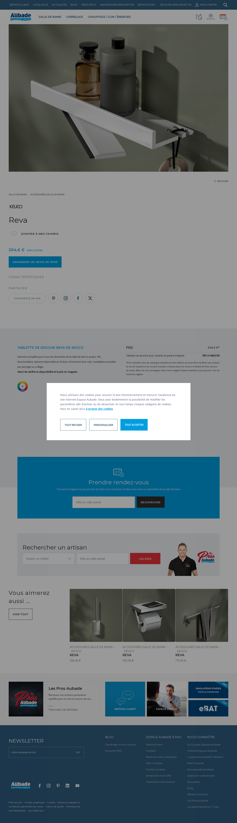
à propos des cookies (99, 409)
